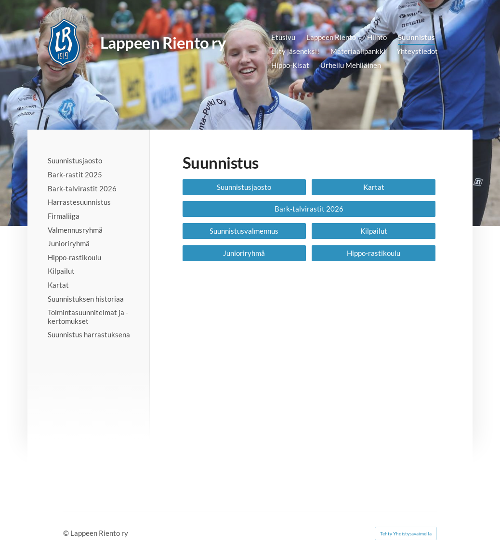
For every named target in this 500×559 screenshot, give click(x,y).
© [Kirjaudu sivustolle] (66, 533)
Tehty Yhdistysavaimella (406, 533)
